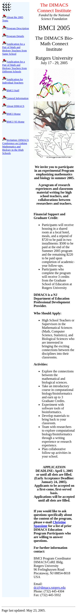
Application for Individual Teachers (12, 81)
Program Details (15, 36)
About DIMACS (15, 106)
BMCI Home (14, 113)
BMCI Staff (13, 90)
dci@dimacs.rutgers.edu (50, 587)
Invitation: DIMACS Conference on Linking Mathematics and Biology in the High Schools (15, 146)
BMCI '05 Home (15, 121)
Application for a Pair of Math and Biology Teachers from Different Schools (14, 66)
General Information (17, 98)
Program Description (18, 28)
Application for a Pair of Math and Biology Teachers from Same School (14, 48)
